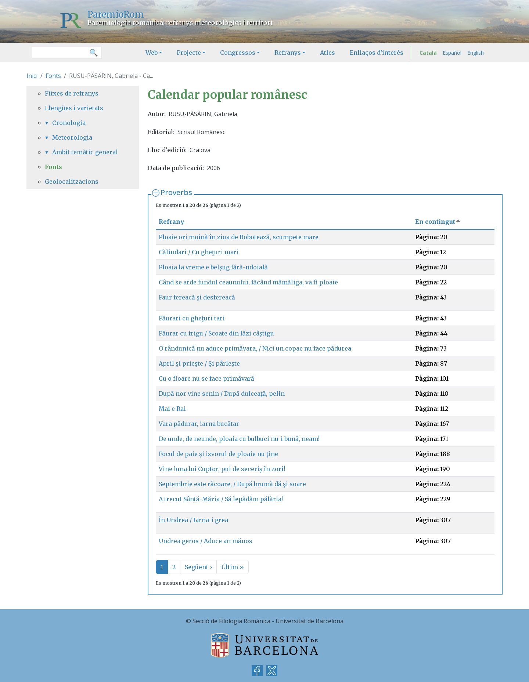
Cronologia (69, 122)
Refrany (171, 221)
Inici (31, 76)
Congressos (237, 52)
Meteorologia (72, 137)
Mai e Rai (172, 408)
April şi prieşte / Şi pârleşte (199, 363)
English (475, 52)
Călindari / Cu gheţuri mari (199, 252)
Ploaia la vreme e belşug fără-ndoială (213, 267)
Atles (327, 52)
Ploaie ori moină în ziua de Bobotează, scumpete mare (239, 237)
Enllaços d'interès (376, 52)
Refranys (287, 52)
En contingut (438, 221)
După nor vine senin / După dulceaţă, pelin (222, 393)
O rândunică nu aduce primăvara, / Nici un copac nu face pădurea (255, 348)
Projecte (189, 52)
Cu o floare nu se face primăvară (206, 378)
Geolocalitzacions (71, 181)
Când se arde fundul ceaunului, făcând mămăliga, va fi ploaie (248, 282)
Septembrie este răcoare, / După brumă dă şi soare (232, 484)
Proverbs (176, 192)
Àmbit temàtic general (85, 152)
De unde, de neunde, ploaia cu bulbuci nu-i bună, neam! (239, 438)
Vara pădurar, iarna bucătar (199, 423)
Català (428, 52)
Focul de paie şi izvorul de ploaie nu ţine (218, 453)
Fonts (53, 76)
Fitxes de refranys (71, 93)
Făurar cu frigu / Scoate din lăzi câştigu (216, 333)
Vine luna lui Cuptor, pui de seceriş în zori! (222, 469)
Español (452, 52)
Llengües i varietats (74, 108)
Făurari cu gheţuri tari (192, 318)
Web (151, 52)
